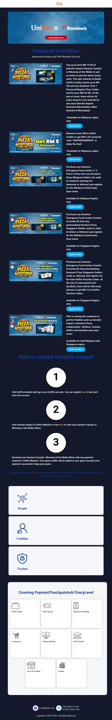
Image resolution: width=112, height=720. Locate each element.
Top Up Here (74, 126)
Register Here (75, 207)
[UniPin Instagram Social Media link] (67, 708)
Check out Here (76, 349)
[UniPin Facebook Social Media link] (43, 708)
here (84, 392)
